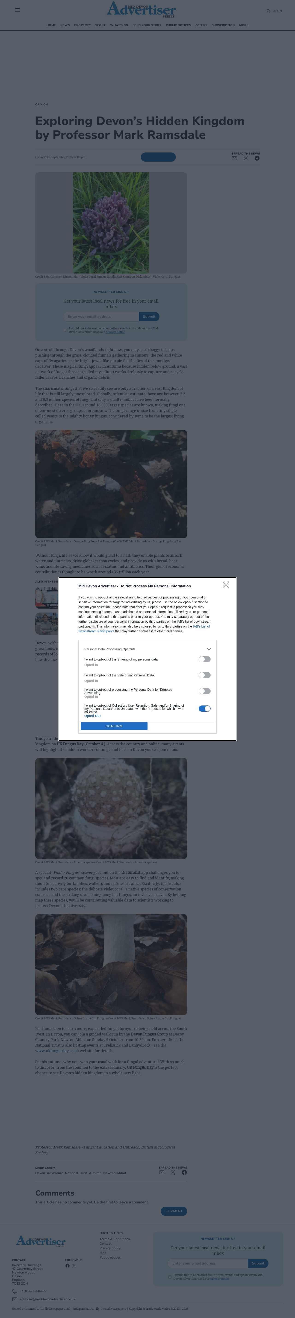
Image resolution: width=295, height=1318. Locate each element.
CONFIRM (114, 726)
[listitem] (147, 649)
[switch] (205, 659)
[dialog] (147, 659)
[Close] (227, 586)
